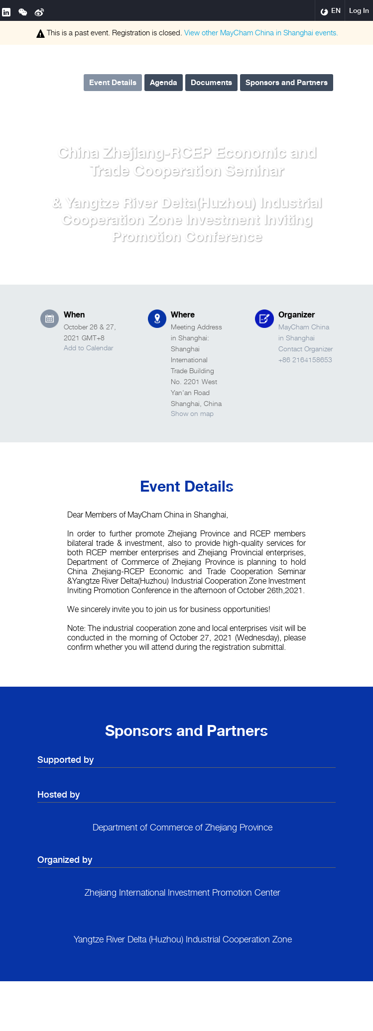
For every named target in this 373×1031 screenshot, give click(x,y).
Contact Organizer (305, 348)
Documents (211, 82)
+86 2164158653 (305, 359)
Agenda (163, 82)
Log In (359, 10)
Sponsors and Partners (287, 82)
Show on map (192, 413)
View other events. (261, 32)
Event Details (112, 82)
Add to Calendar (88, 347)
